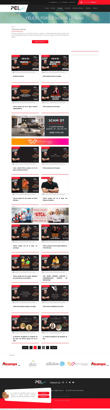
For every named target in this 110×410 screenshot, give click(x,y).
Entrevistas (67, 8)
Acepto (43, 393)
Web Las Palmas (66, 400)
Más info (44, 396)
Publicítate (88, 8)
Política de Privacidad (65, 396)
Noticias (53, 8)
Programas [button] (59, 8)
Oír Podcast (40, 41)
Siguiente (53, 347)
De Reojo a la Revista (77, 8)
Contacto (95, 8)
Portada (47, 8)
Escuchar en (90, 2)
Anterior (25, 347)
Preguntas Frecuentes (55, 396)
